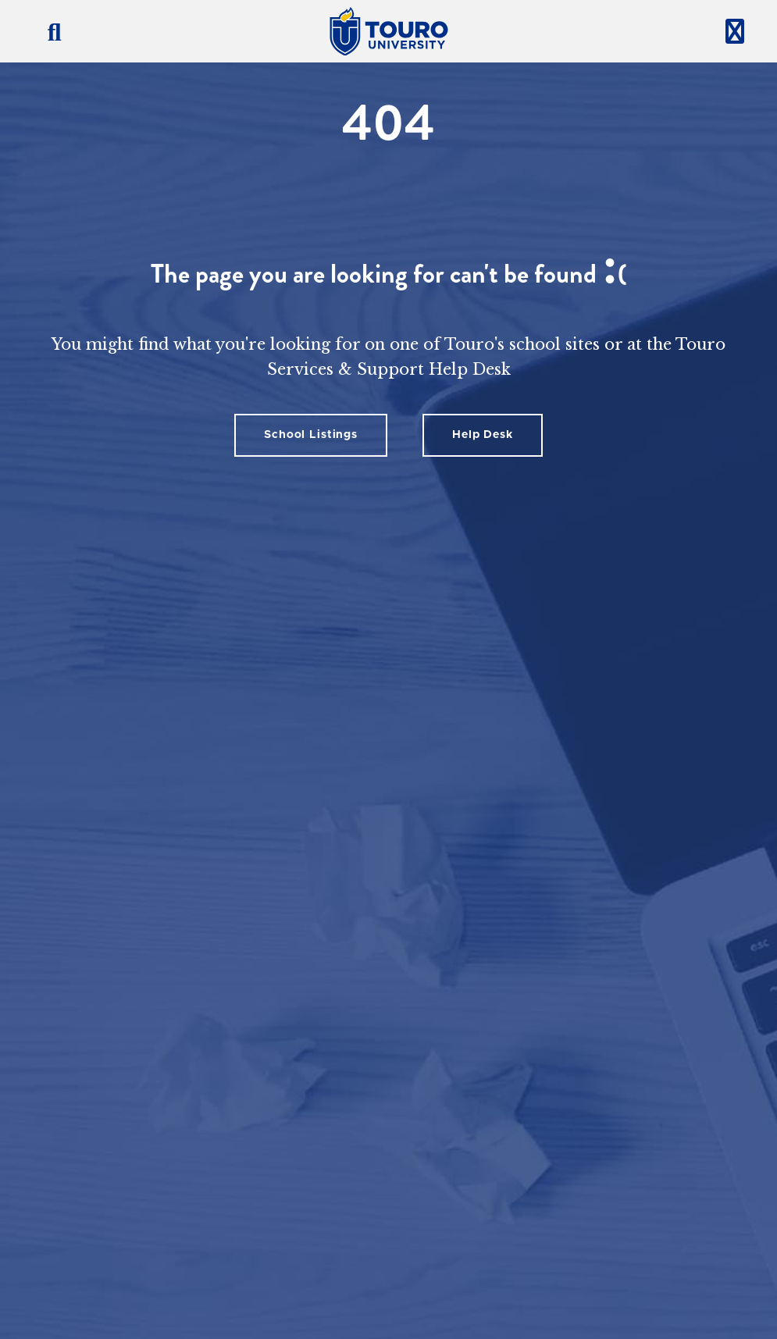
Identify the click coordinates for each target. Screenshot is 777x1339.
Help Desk (482, 434)
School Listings (311, 434)
